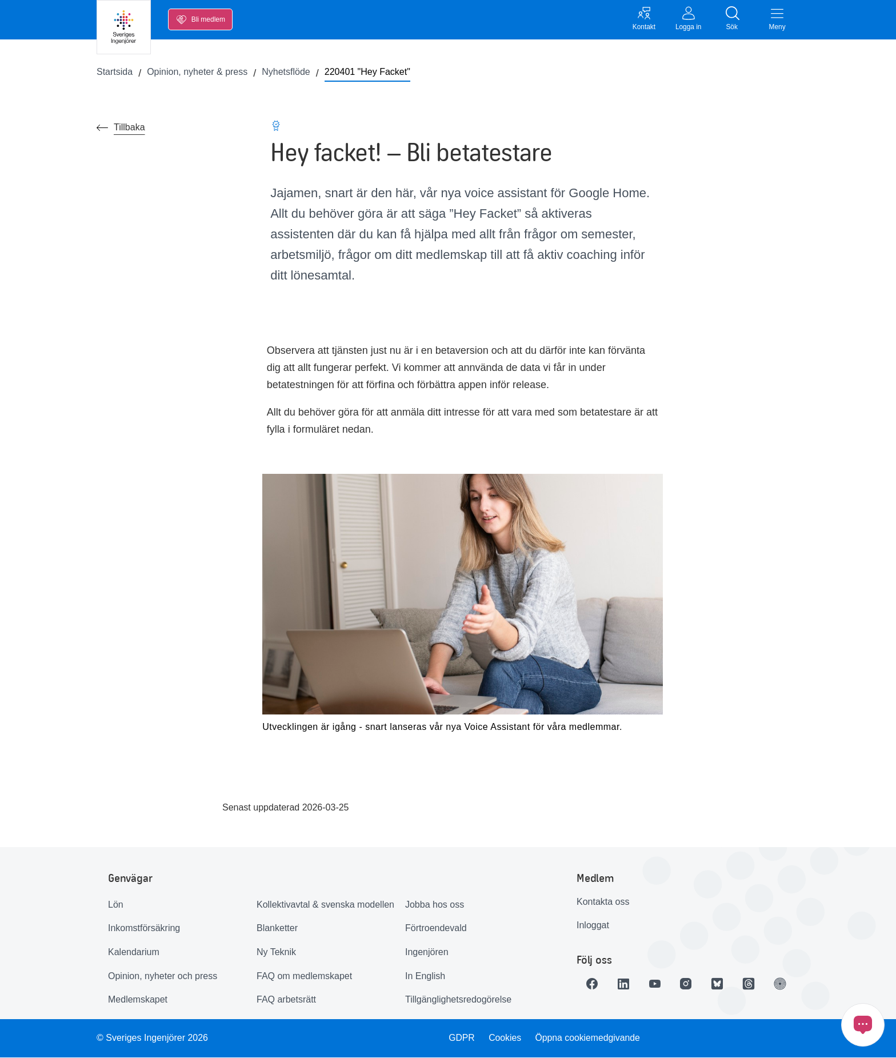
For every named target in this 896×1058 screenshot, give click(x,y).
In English (425, 976)
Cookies (505, 1038)
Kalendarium (133, 952)
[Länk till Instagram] (688, 984)
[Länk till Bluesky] (720, 984)
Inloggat (593, 926)
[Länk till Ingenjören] (784, 984)
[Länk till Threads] (752, 984)
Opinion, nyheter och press (162, 976)
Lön (115, 905)
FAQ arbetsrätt (286, 1000)
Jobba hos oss (434, 905)
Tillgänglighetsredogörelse (458, 1000)
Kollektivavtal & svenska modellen (325, 905)
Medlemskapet (137, 1000)
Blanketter (277, 929)
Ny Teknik (276, 952)
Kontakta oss (603, 902)
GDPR (461, 1038)
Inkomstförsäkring (144, 929)
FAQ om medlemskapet (304, 976)
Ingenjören (427, 952)
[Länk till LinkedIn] (624, 984)
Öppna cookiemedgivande (588, 1038)
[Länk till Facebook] (592, 984)
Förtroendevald (436, 929)
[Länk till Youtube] (656, 984)
